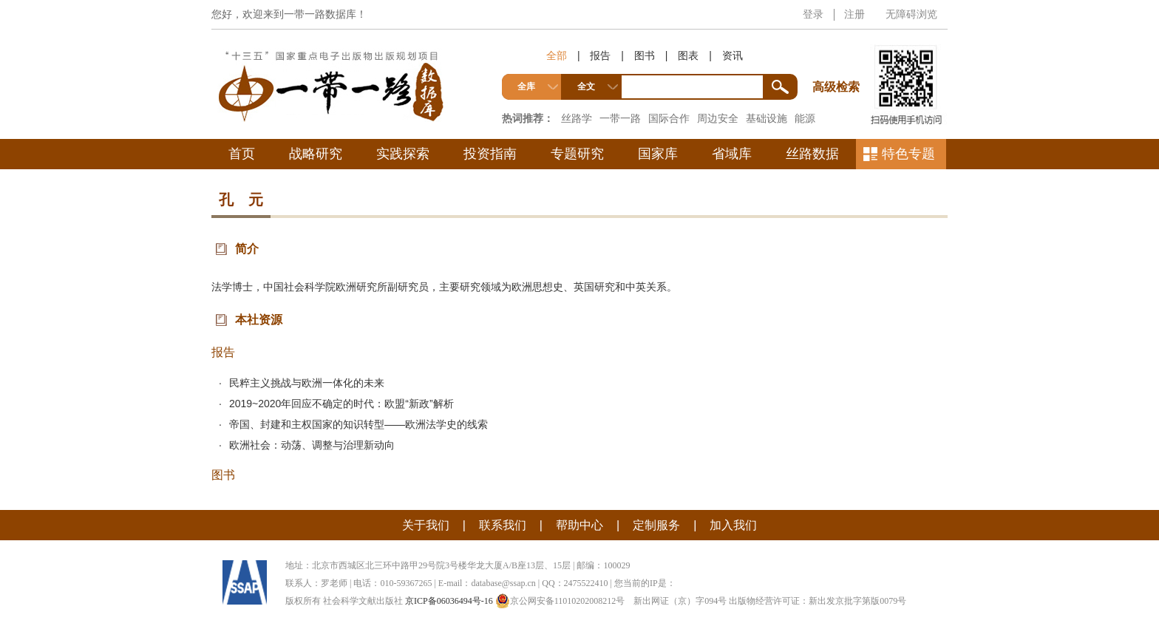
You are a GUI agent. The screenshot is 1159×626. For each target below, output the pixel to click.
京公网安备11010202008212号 (560, 600)
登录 (813, 14)
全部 (556, 55)
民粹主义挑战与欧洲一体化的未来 (306, 383)
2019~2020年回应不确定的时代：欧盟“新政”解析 (341, 403)
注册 (854, 14)
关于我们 (425, 525)
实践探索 (402, 153)
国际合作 (669, 118)
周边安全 (717, 118)
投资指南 (490, 153)
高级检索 (838, 59)
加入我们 (733, 525)
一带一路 (620, 118)
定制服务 (656, 525)
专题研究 (577, 153)
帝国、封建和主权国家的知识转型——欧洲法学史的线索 (358, 424)
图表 (688, 55)
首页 (241, 153)
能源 (805, 118)
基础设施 (766, 118)
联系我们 (502, 525)
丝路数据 (812, 153)
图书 (644, 55)
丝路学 (576, 118)
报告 (600, 55)
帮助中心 (579, 525)
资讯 (732, 55)
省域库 (732, 153)
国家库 (658, 153)
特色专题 (908, 153)
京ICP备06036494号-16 (449, 601)
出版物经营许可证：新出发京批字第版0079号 (817, 601)
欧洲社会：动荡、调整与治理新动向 (312, 445)
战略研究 (315, 153)
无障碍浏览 (911, 14)
